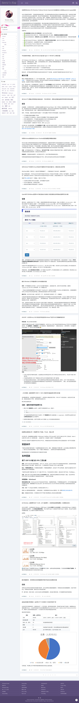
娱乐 (5, 44)
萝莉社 (62, 687)
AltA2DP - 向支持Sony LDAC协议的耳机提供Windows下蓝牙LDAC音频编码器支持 (43, 317)
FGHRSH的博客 (63, 693)
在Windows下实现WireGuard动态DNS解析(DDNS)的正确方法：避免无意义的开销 (43, 167)
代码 (11, 95)
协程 (3, 97)
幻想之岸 (62, 689)
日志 (3, 58)
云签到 (8, 95)
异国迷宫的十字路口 (45, 691)
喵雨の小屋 (24, 689)
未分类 (3, 60)
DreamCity (63, 691)
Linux (3, 40)
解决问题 (4, 108)
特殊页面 (4, 64)
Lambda (10, 86)
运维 (11, 113)
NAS (3, 46)
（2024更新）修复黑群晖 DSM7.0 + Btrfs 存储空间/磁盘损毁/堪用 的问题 (41, 393)
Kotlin (6, 86)
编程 (3, 68)
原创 (10, 97)
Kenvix (50, 699)
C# (10, 84)
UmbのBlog (43, 693)
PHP (3, 48)
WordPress (4, 95)
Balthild (42, 699)
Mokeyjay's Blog (5, 687)
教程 (12, 100)
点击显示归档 (4, 29)
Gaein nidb (24, 693)
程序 (3, 66)
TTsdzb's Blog (63, 685)
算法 (3, 106)
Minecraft (4, 42)
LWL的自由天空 (44, 683)
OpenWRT (12, 88)
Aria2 (8, 84)
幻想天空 (62, 683)
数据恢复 (3, 102)
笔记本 (12, 103)
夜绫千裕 (4, 685)
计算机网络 (4, 72)
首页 (22, 3)
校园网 (14, 102)
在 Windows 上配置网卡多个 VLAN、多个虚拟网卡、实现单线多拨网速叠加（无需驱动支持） (46, 503)
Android (4, 36)
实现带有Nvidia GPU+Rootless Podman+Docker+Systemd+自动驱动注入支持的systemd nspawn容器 (49, 10)
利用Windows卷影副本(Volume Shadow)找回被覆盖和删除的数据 (39, 138)
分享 (3, 54)
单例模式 (6, 97)
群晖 (9, 106)
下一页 (76, 675)
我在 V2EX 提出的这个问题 (28, 128)
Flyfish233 (23, 685)
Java (3, 38)
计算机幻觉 (10, 108)
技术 (3, 99)
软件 (8, 113)
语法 (10, 111)
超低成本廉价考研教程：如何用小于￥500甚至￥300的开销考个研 (39, 602)
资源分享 (4, 74)
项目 (3, 77)
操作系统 (7, 100)
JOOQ (14, 84)
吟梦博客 (4, 691)
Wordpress (4, 52)
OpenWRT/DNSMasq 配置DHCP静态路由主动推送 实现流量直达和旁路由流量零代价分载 (45, 194)
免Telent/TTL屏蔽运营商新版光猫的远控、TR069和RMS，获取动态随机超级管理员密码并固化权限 (47, 99)
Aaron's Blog (24, 691)
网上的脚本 (27, 178)
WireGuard (11, 93)
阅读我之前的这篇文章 (67, 490)
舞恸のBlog (43, 687)
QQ (5, 90)
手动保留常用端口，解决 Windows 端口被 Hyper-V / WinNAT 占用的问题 (41, 55)
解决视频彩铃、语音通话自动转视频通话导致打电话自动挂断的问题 (39, 580)
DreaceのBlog (4, 693)
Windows (4, 50)
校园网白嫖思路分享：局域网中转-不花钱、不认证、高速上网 (38, 432)
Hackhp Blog (24, 683)
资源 (12, 111)
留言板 (26, 3)
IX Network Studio (5, 683)
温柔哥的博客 (24, 687)
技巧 (13, 97)
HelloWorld (43, 689)
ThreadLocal (12, 90)
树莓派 (3, 62)
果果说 (42, 685)
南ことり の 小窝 (5, 689)
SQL (8, 90)
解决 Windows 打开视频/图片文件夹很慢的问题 (34, 281)
